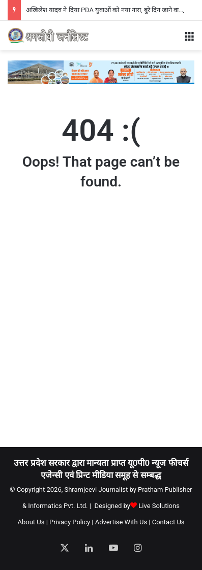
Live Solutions (159, 506)
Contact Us (168, 522)
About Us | (32, 522)
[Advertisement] (101, 328)
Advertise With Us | (123, 522)
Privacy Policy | (71, 522)
